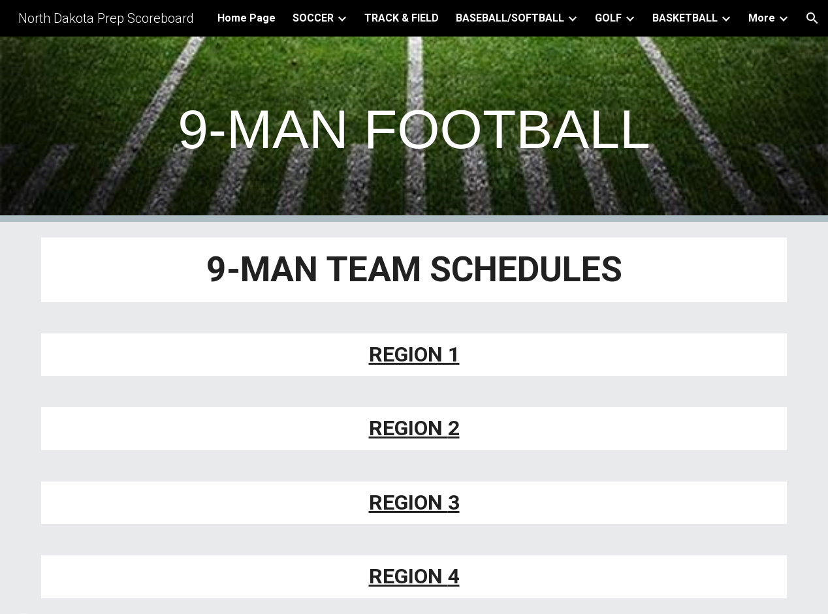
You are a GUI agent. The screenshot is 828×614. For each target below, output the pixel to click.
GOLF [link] (608, 18)
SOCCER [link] (313, 18)
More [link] (761, 18)
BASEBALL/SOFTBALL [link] (510, 18)
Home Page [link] (246, 18)
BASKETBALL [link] (685, 18)
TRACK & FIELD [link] (401, 18)
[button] (812, 18)
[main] (414, 129)
